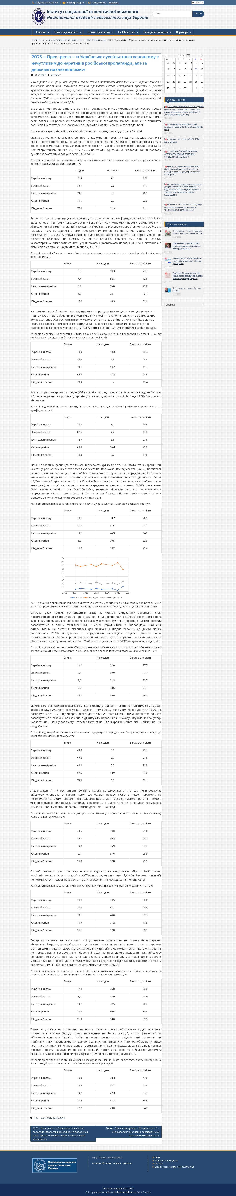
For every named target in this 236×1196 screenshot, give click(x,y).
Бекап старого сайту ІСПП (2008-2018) (174, 1166)
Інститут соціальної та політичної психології (92, 11)
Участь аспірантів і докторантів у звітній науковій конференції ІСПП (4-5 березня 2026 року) (183, 127)
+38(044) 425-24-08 (46, 2)
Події (157, 1157)
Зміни (62, 1117)
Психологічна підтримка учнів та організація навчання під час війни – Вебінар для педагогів (187, 246)
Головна (41, 32)
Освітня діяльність (98, 32)
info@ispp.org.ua (75, 2)
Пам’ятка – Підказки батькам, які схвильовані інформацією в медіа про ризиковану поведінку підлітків (188, 276)
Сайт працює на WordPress (99, 1192)
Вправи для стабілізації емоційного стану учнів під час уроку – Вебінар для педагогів (187, 261)
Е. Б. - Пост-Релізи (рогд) (92, 40)
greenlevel (56, 75)
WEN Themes (144, 1192)
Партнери (182, 32)
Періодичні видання (155, 32)
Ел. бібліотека (126, 32)
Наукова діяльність (66, 32)
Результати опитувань (166, 1160)
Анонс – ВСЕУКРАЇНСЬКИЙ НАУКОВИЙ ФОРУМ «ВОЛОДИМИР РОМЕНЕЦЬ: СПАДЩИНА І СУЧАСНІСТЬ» (181, 154)
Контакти (113, 2)
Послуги (159, 1163)
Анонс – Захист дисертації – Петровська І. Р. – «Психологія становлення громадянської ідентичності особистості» (132, 1132)
